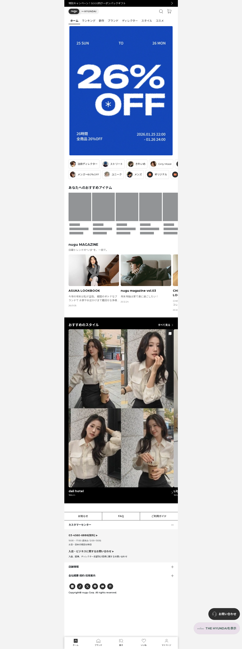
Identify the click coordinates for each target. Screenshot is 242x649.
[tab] (121, 20)
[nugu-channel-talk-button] (224, 614)
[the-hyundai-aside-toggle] (217, 628)
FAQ (121, 516)
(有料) (82, 535)
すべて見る (166, 325)
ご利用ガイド (159, 516)
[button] (84, 11)
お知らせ (83, 516)
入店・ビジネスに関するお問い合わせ (90, 551)
